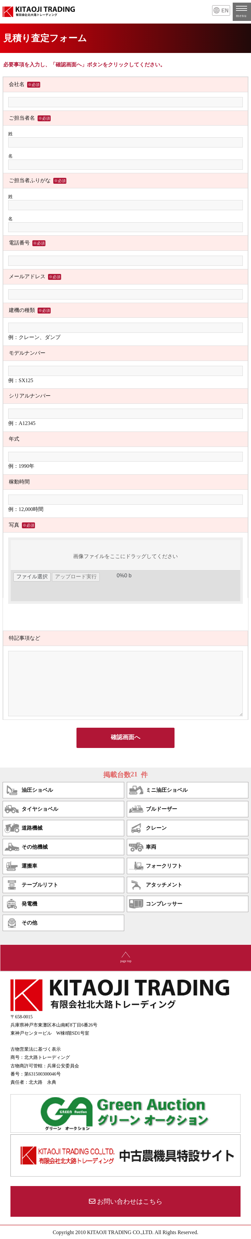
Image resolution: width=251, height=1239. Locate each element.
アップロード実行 (76, 576)
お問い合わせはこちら (129, 1201)
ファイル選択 (32, 576)
